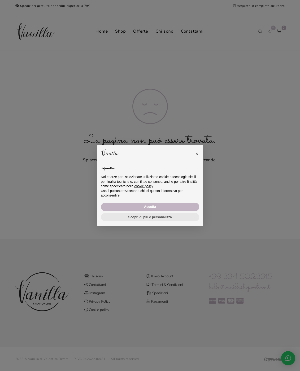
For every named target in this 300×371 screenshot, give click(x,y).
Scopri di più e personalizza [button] (150, 217)
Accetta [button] (150, 207)
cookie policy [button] (143, 186)
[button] (197, 152)
